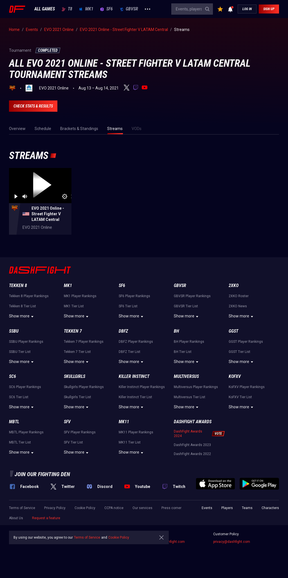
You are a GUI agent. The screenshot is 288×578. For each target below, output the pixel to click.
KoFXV (235, 376)
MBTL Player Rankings (26, 432)
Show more (22, 316)
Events (207, 508)
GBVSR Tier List (186, 306)
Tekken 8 (18, 285)
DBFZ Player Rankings (136, 342)
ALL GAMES (44, 9)
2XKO (233, 285)
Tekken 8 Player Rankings (29, 296)
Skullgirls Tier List (77, 397)
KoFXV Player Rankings (247, 387)
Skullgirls (74, 376)
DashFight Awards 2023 (192, 445)
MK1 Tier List (74, 306)
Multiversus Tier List (189, 397)
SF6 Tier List (128, 306)
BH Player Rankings (189, 342)
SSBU (14, 331)
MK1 (86, 9)
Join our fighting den (42, 474)
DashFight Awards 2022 (192, 454)
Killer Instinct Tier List (135, 397)
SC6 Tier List (18, 397)
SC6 (12, 376)
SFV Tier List (73, 442)
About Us (16, 518)
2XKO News (238, 306)
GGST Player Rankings (246, 342)
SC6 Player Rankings (25, 387)
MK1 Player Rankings (80, 296)
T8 (67, 9)
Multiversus (186, 376)
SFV (67, 421)
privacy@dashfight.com (231, 542)
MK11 (124, 421)
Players (227, 508)
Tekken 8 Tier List (22, 306)
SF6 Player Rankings (134, 296)
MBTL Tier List (20, 442)
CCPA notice (113, 508)
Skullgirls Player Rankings (84, 387)
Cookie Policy (85, 508)
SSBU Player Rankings (26, 342)
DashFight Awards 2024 (188, 433)
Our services (142, 508)
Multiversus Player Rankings (196, 387)
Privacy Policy (55, 508)
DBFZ (123, 331)
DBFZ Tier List (129, 352)
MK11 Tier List (130, 442)
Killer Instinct (134, 376)
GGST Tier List (239, 352)
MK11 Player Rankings (136, 432)
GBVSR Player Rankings (192, 296)
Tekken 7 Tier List (77, 352)
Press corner (171, 508)
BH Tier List (183, 352)
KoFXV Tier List (240, 397)
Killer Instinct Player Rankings (142, 387)
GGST (233, 331)
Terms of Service (22, 508)
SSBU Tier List (20, 352)
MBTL (14, 421)
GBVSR (129, 9)
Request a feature (46, 518)
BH (176, 331)
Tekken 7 (73, 331)
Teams (247, 508)
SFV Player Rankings (80, 432)
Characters (270, 508)
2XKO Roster (239, 296)
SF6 (106, 9)
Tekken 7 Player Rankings (84, 342)
